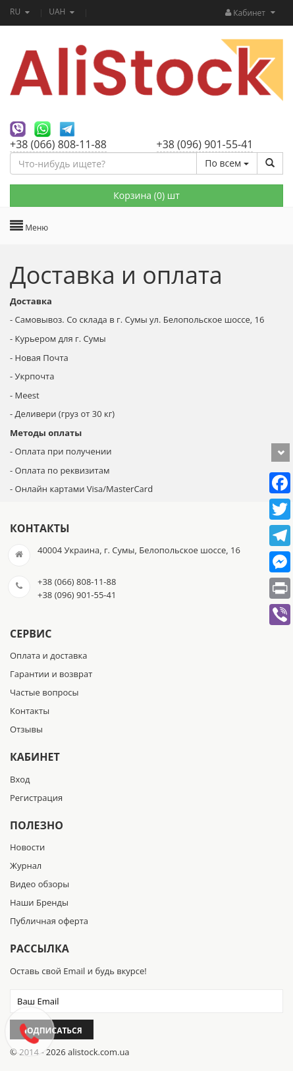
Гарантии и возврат (51, 674)
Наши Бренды (39, 902)
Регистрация (36, 798)
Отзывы (26, 729)
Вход (20, 779)
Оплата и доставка (48, 655)
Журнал (25, 865)
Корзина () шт (146, 195)
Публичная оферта (49, 921)
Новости (27, 847)
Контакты (29, 711)
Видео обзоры (39, 884)
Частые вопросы (44, 692)
